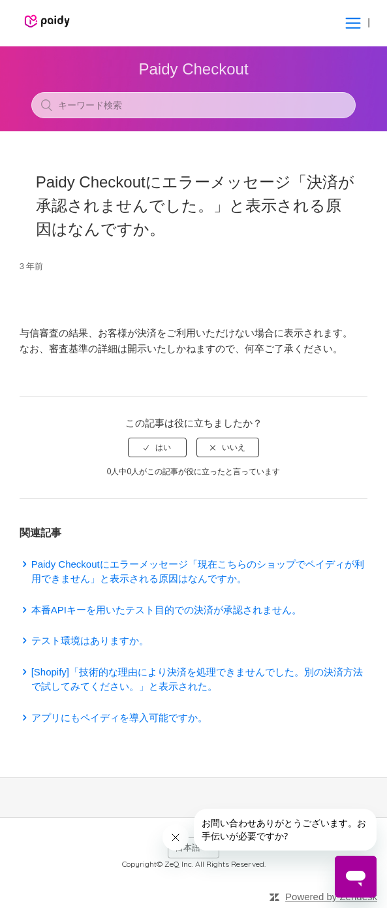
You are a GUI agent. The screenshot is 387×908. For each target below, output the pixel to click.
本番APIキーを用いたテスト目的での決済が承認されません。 (166, 609)
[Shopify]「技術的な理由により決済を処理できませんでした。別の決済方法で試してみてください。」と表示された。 (197, 679)
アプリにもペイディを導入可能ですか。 (119, 717)
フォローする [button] (193, 289)
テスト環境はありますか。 (90, 640)
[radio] (157, 447)
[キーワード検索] (193, 105)
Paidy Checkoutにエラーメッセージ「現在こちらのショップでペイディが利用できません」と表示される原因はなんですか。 (197, 572)
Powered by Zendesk (331, 896)
